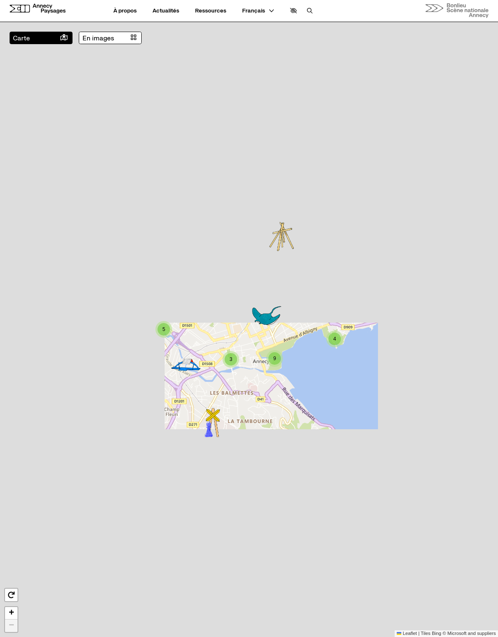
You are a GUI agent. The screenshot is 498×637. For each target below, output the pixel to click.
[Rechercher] (309, 10)
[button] (293, 10)
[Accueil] (38, 8)
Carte (21, 38)
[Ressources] (210, 10)
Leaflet (407, 633)
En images (98, 38)
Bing (436, 633)
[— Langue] (258, 10)
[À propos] (125, 10)
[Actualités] (166, 10)
